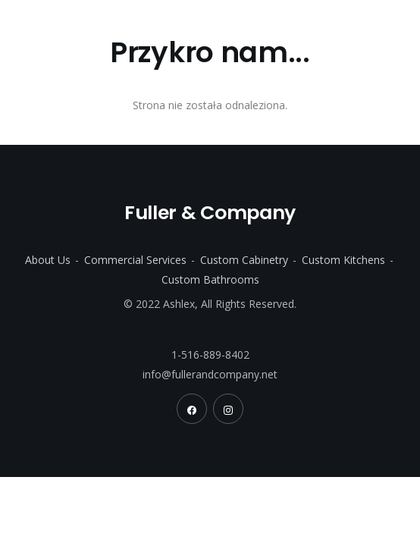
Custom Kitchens (343, 260)
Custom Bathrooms (210, 279)
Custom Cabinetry (244, 260)
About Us (48, 260)
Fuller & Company (112, 26)
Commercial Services (135, 260)
